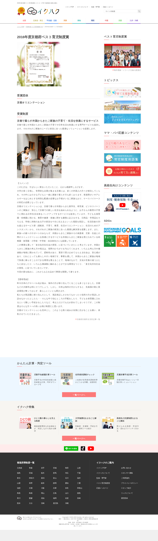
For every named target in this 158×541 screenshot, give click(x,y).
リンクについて (127, 493)
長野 (30, 483)
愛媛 (30, 498)
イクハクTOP (101, 468)
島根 (30, 493)
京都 (30, 488)
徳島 (78, 493)
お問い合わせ (126, 468)
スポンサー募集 (127, 473)
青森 (30, 468)
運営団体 (124, 498)
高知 (42, 498)
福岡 (54, 498)
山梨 (18, 483)
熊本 (18, 503)
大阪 (42, 488)
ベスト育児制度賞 (103, 483)
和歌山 (79, 488)
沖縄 (67, 503)
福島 (18, 473)
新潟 (42, 478)
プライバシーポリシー (129, 483)
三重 (78, 483)
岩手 (42, 468)
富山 (54, 478)
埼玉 (67, 473)
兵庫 (54, 488)
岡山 (42, 493)
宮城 (54, 468)
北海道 (19, 468)
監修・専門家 (101, 478)
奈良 (67, 488)
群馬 (54, 473)
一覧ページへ (79, 395)
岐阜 (42, 483)
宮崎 (42, 503)
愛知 (67, 483)
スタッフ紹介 (126, 488)
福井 (78, 478)
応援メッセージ (102, 488)
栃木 (42, 473)
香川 (18, 498)
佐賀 (67, 498)
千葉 (78, 473)
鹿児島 (55, 503)
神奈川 (31, 478)
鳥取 (18, 493)
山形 (78, 468)
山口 (67, 493)
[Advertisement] (122, 291)
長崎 (78, 498)
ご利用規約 (125, 478)
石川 (67, 478)
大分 (30, 503)
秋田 (67, 468)
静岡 (54, 483)
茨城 (30, 473)
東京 (18, 478)
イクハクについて (103, 473)
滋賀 (18, 488)
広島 (54, 493)
